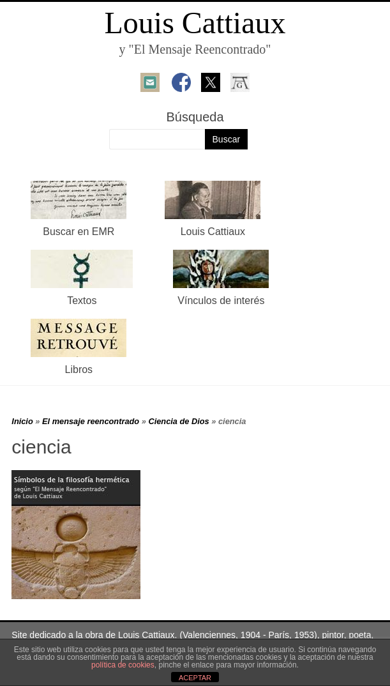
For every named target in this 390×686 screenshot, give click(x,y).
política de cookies (122, 664)
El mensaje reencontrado (90, 421)
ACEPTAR (195, 678)
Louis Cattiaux (195, 23)
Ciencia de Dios (178, 421)
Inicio (22, 421)
